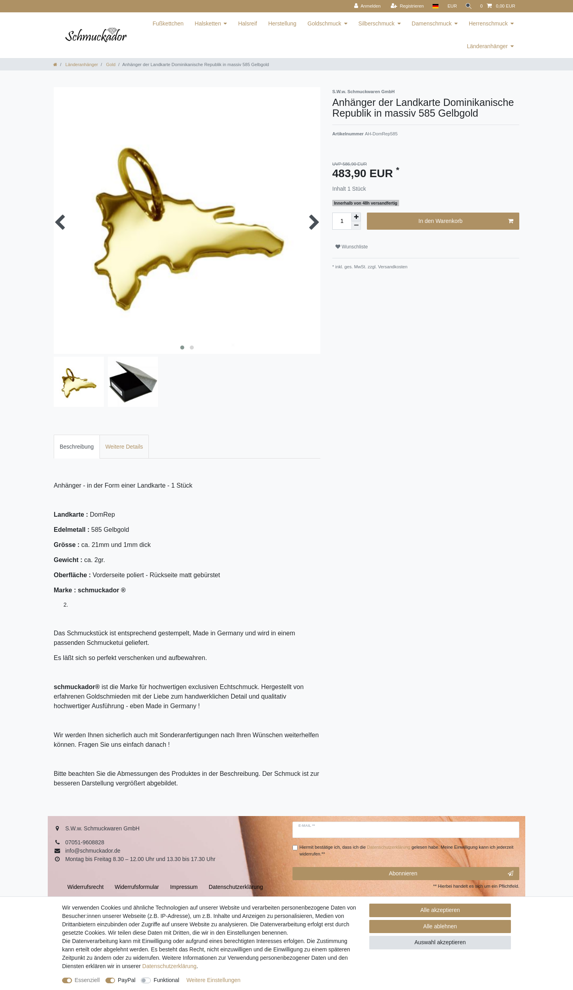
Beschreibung (77, 446)
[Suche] (468, 6)
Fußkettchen (167, 23)
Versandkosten (392, 266)
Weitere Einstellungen (213, 980)
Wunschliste (351, 247)
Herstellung (282, 23)
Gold (110, 64)
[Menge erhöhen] (356, 217)
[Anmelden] (366, 6)
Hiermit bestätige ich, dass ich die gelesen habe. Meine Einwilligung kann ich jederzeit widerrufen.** (407, 850)
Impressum (183, 887)
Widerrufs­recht (85, 887)
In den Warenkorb (466, 221)
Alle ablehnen (440, 926)
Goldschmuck (324, 23)
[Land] (434, 6)
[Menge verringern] (356, 225)
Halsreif (247, 23)
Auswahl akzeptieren (440, 942)
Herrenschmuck (488, 23)
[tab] (77, 446)
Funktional (166, 980)
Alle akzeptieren (440, 910)
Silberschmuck (377, 23)
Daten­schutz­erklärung (169, 966)
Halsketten (208, 23)
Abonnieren (451, 873)
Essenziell (87, 980)
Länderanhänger (487, 46)
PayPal (126, 980)
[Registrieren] (406, 6)
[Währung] (451, 6)
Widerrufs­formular (137, 887)
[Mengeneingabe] (341, 221)
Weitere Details (124, 446)
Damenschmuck (432, 23)
